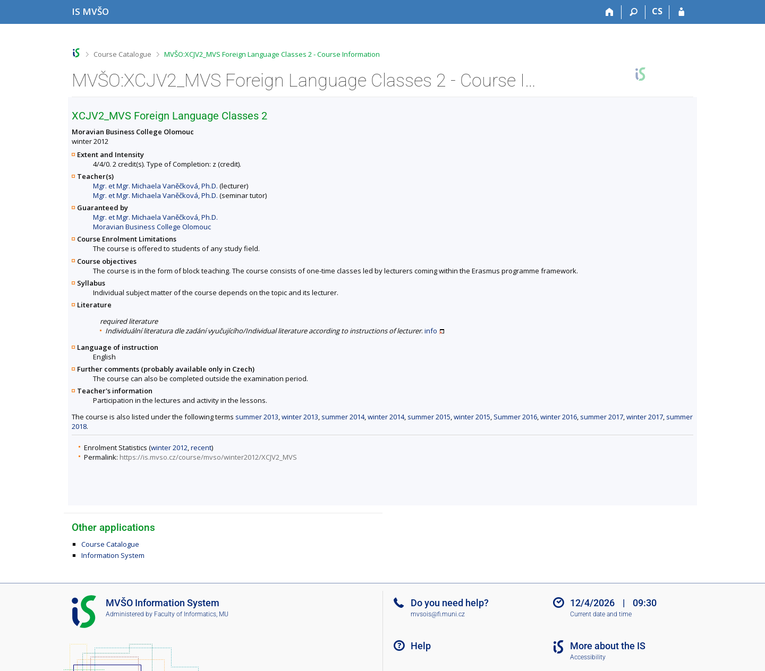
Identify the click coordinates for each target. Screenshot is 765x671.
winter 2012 (169, 447)
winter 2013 (300, 416)
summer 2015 (428, 416)
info (430, 331)
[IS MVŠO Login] (681, 12)
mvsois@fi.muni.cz (438, 614)
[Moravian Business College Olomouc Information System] (90, 11)
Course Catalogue (122, 54)
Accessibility (588, 657)
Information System (112, 555)
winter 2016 (558, 416)
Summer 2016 (515, 416)
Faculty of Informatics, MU (191, 614)
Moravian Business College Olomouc (152, 226)
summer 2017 (601, 416)
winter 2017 (644, 416)
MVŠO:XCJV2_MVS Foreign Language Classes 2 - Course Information (272, 54)
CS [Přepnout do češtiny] (657, 11)
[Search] (633, 12)
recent (201, 447)
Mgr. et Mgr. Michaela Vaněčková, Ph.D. (155, 186)
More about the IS (607, 645)
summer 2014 (342, 416)
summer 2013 (256, 416)
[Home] (610, 12)
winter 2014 (386, 416)
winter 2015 (472, 416)
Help (421, 645)
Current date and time (601, 614)
